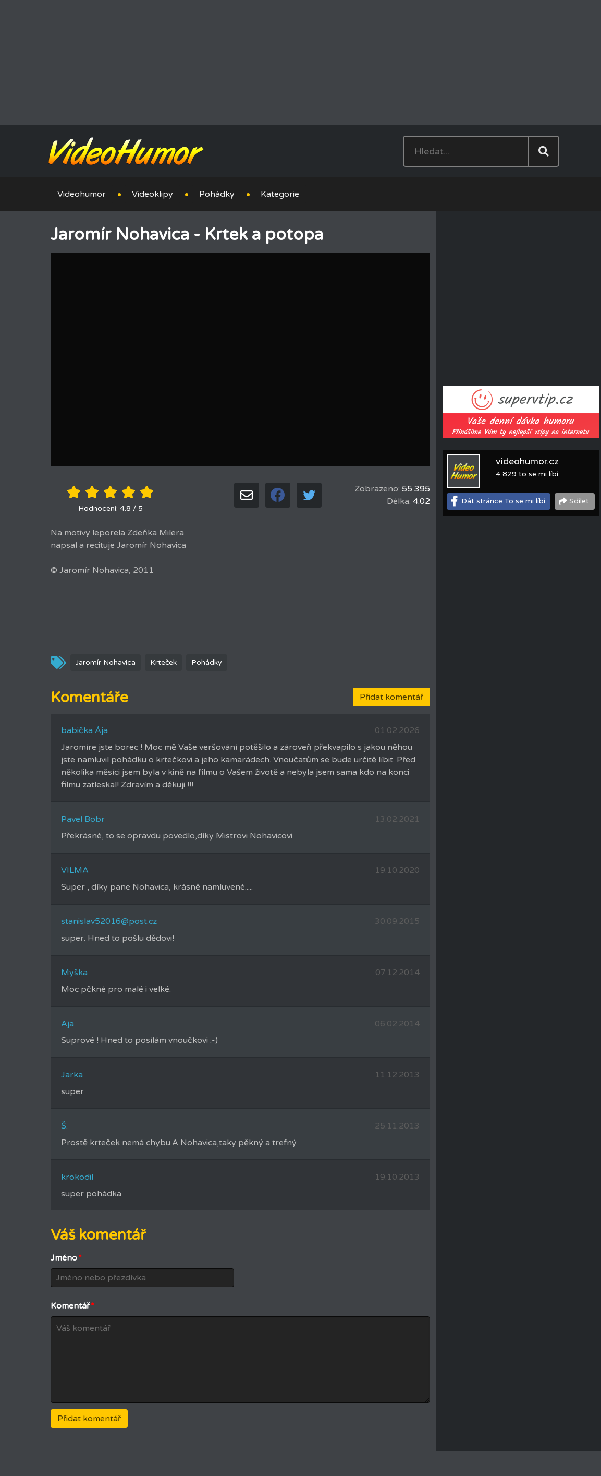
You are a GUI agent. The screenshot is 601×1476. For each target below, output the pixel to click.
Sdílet (579, 501)
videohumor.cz (527, 461)
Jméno (66, 1258)
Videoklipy (152, 194)
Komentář (72, 1306)
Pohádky (217, 194)
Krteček (163, 662)
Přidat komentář (391, 697)
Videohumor (81, 194)
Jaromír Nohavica (106, 662)
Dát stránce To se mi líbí (503, 501)
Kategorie (280, 194)
